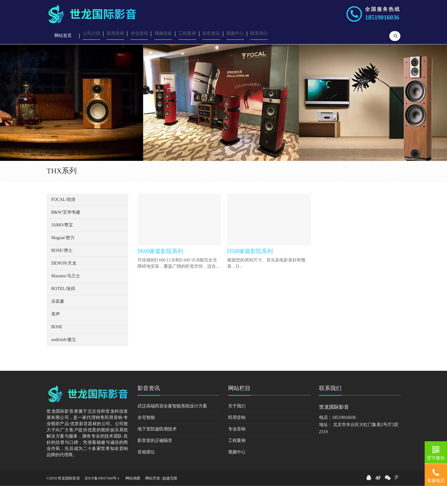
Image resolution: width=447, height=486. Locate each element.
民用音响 (237, 417)
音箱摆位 (146, 452)
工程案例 (237, 440)
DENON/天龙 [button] (63, 263)
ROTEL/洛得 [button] (63, 288)
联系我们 (330, 388)
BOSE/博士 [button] (61, 250)
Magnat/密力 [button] (62, 237)
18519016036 (382, 17)
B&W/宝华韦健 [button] (65, 212)
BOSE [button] (56, 327)
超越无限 (169, 478)
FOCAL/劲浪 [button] (63, 199)
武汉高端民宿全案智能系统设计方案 (172, 406)
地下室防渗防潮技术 (157, 429)
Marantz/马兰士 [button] (65, 276)
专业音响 (237, 429)
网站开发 (152, 478)
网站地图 (132, 478)
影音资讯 (149, 388)
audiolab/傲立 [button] (63, 339)
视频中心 (237, 452)
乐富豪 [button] (57, 301)
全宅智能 (146, 417)
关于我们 (237, 406)
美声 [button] (55, 314)
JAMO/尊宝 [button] (62, 225)
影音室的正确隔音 (155, 440)
